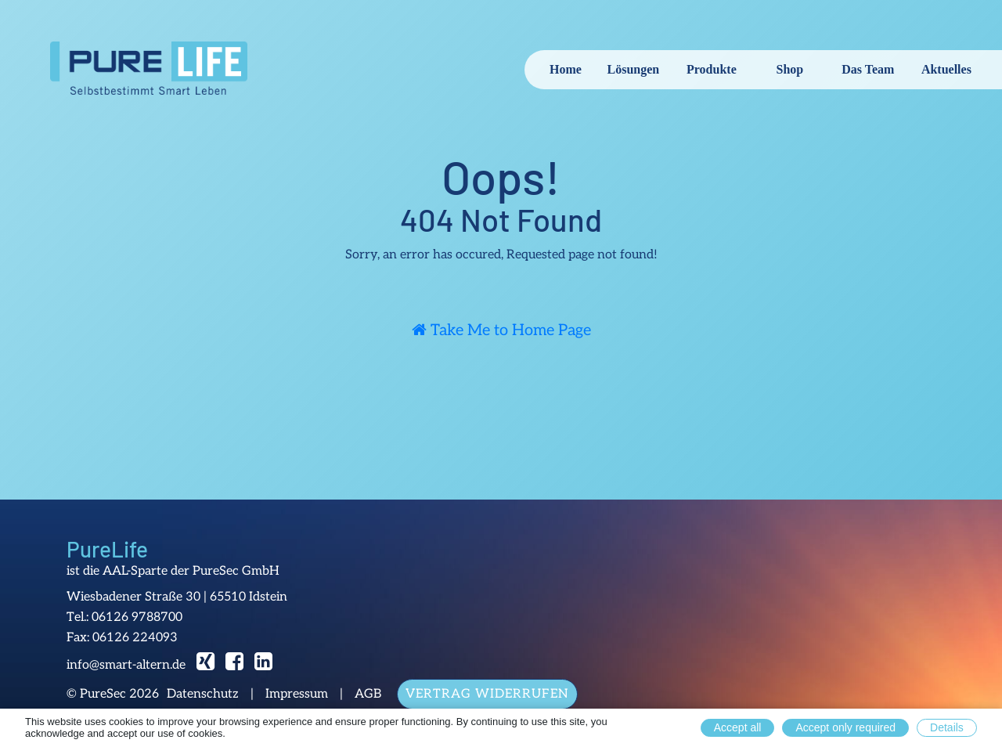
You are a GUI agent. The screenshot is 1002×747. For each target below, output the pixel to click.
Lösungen (633, 69)
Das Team (868, 69)
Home (566, 69)
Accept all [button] (738, 727)
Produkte (712, 69)
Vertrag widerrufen (487, 694)
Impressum (296, 694)
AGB (368, 694)
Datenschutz (203, 694)
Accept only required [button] (845, 727)
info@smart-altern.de (126, 665)
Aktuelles (946, 69)
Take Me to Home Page (501, 330)
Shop (790, 69)
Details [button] (947, 727)
